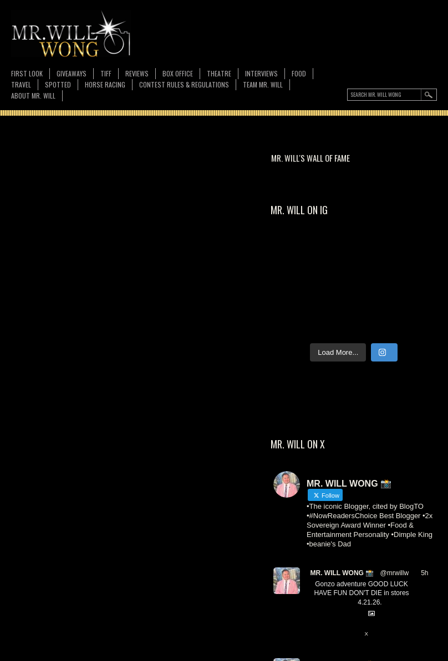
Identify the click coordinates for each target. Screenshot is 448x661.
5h (424, 573)
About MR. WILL (33, 95)
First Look (27, 73)
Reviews (137, 73)
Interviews (261, 73)
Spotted (58, 84)
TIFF (105, 73)
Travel (21, 84)
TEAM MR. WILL (263, 84)
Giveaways (71, 73)
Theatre (219, 73)
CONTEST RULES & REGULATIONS (184, 84)
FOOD (299, 73)
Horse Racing (105, 84)
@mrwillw (394, 573)
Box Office (177, 73)
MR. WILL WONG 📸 (342, 573)
